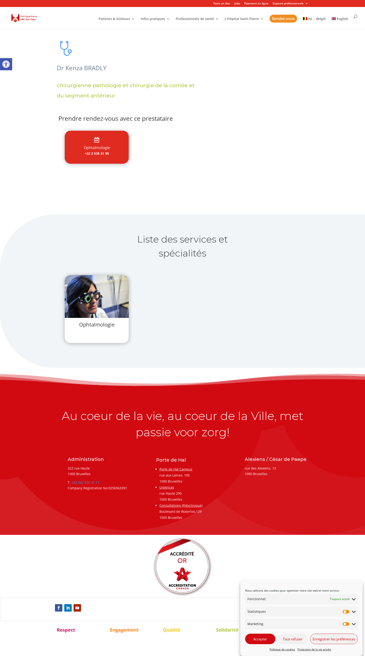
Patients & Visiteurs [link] (114, 19)
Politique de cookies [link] (282, 649)
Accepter (260, 639)
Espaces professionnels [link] (288, 3)
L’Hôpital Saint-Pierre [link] (242, 19)
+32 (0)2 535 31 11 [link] (85, 482)
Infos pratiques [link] (153, 19)
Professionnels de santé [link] (195, 19)
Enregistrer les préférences (334, 639)
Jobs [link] (237, 3)
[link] (6, 64)
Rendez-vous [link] (283, 18)
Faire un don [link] (221, 3)
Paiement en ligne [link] (256, 3)
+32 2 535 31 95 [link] (97, 153)
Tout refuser (292, 639)
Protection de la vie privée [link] (314, 649)
